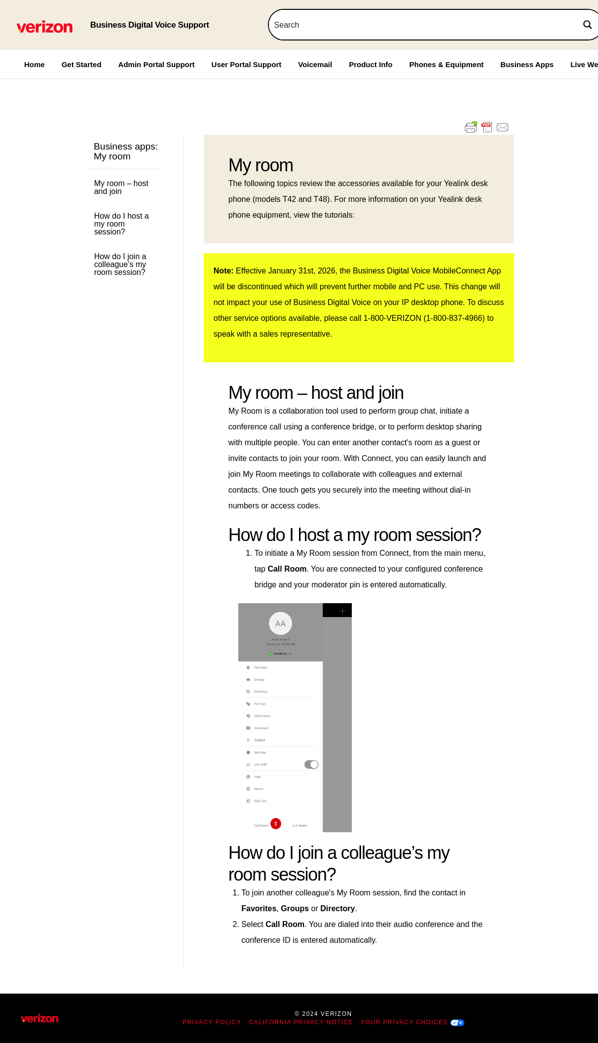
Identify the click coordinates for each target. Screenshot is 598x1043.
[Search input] (421, 24)
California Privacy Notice (301, 1022)
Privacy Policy (212, 1022)
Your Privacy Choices (404, 1022)
